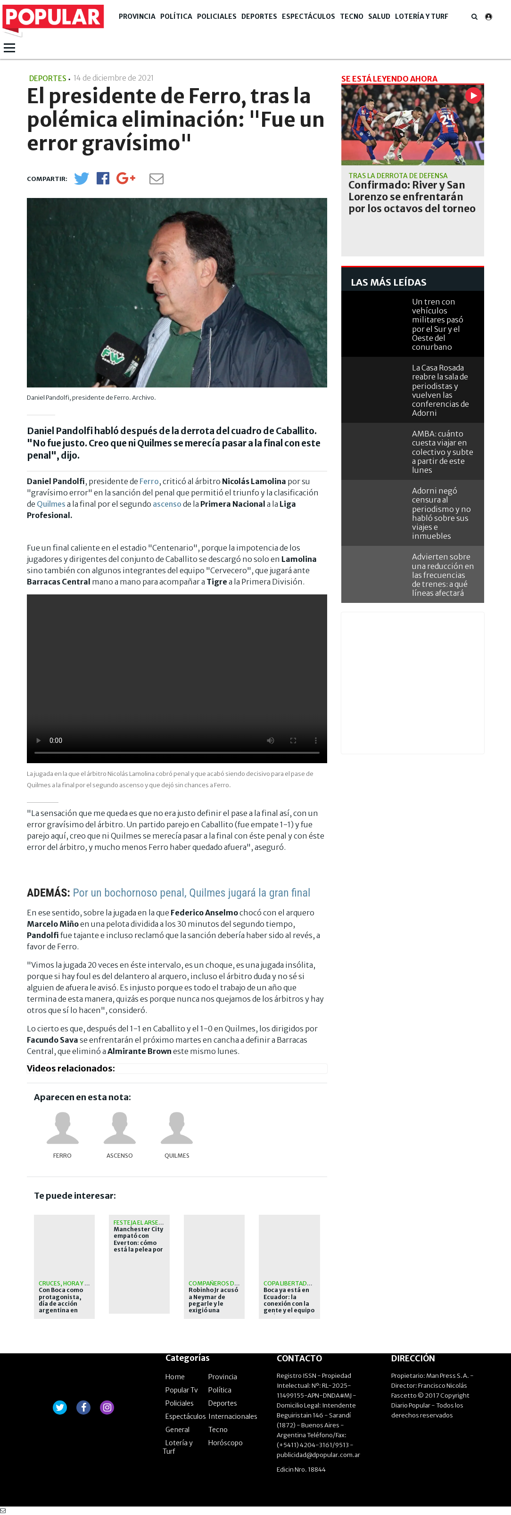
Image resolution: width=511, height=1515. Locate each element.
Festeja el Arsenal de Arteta (157, 1222)
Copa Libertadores (293, 1283)
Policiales (217, 16)
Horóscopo (225, 1443)
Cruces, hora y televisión (78, 1283)
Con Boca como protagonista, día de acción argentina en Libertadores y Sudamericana (61, 1307)
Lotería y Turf (421, 16)
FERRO (62, 1155)
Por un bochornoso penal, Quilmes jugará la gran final (191, 892)
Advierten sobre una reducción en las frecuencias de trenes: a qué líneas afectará (443, 575)
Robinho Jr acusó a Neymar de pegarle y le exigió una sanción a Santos (214, 1304)
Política (176, 16)
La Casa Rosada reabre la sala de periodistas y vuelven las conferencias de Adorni (440, 390)
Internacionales (232, 1416)
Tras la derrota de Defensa (398, 176)
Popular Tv (181, 1390)
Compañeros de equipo (224, 1283)
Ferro (149, 481)
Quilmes (51, 504)
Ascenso (120, 1155)
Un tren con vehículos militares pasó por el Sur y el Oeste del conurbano (437, 324)
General (177, 1429)
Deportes (259, 16)
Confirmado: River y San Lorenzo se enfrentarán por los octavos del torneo (412, 197)
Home (175, 1377)
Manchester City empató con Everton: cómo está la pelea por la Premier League (138, 1246)
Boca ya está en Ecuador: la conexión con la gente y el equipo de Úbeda (289, 1304)
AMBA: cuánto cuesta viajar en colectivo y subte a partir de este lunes (442, 452)
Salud (379, 16)
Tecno (351, 16)
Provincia (137, 16)
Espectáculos (308, 16)
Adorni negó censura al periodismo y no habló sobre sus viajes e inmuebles (441, 513)
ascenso (167, 504)
